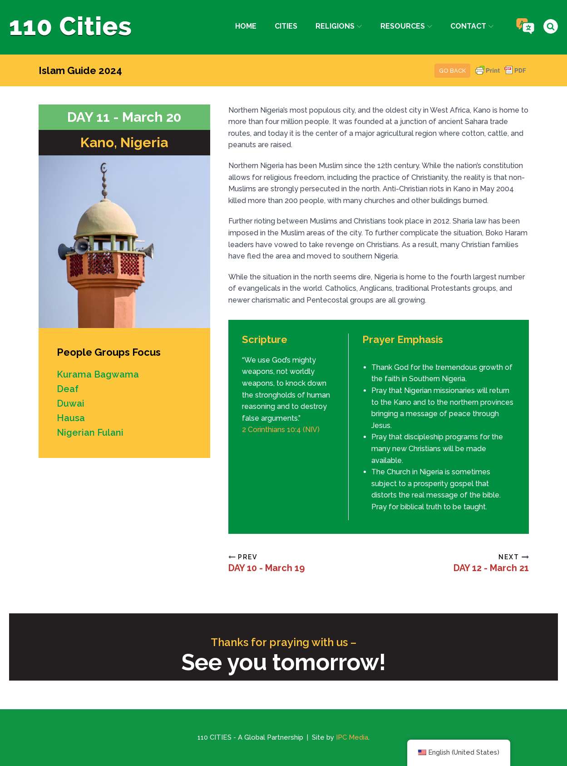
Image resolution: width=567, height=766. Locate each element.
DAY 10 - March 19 (266, 567)
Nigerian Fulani (90, 432)
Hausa (71, 418)
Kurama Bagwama (98, 374)
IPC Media (352, 737)
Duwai (70, 403)
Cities (286, 26)
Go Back (452, 70)
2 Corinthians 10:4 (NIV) (281, 429)
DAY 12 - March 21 (491, 567)
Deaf (68, 388)
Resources (406, 26)
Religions (339, 26)
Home (245, 26)
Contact (471, 26)
